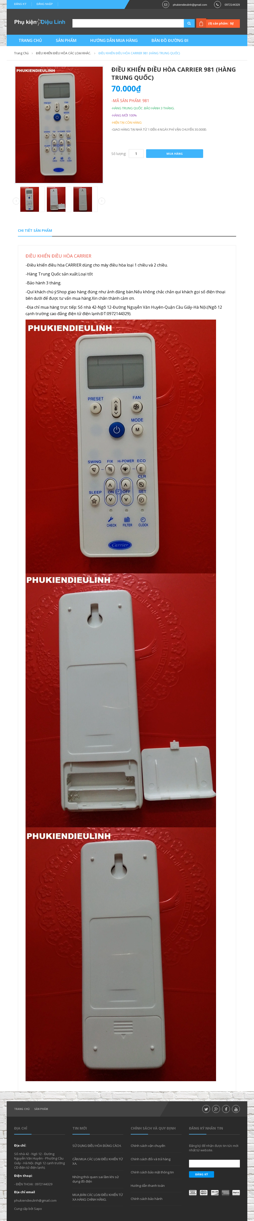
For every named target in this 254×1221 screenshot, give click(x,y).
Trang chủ (22, 1109)
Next (101, 201)
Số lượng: (118, 153)
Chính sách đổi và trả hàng (150, 1159)
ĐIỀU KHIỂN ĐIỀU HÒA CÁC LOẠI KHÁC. (63, 53)
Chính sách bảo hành (146, 1198)
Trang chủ (21, 53)
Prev (16, 201)
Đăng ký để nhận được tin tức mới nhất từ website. (213, 1147)
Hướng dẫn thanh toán (148, 1185)
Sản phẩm (41, 1109)
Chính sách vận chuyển (148, 1145)
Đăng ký (20, 3)
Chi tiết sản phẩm (35, 230)
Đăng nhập (45, 3)
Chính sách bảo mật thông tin (152, 1172)
